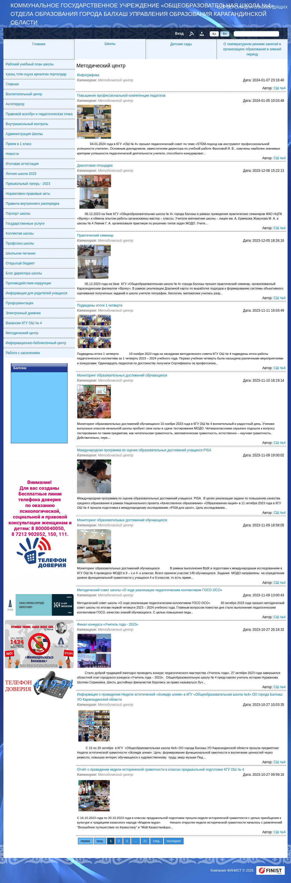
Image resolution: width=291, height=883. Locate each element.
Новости (12, 154)
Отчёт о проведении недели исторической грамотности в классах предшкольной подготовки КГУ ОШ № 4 (160, 770)
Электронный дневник (23, 313)
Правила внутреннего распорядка (32, 204)
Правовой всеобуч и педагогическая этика (39, 114)
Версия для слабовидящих (257, 7)
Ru (225, 33)
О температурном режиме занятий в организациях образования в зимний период (252, 49)
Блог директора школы (24, 273)
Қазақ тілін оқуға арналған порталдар (36, 74)
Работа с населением (23, 353)
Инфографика (88, 75)
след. (156, 841)
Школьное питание (21, 253)
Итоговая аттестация (22, 164)
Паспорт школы (18, 214)
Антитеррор (15, 104)
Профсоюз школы (20, 243)
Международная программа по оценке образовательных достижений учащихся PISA (144, 450)
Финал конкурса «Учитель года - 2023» (107, 624)
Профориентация (19, 303)
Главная (38, 44)
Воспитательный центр (24, 94)
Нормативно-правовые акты (28, 194)
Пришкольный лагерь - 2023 (28, 184)
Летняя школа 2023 (21, 174)
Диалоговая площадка (95, 165)
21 (145, 841)
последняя (174, 841)
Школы (110, 44)
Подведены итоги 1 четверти (99, 305)
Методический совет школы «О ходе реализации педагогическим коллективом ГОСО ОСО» (149, 590)
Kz (214, 33)
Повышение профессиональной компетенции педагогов (121, 96)
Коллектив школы (20, 233)
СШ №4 (279, 88)
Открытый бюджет (20, 263)
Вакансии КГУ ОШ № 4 (24, 323)
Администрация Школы (24, 134)
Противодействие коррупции (28, 283)
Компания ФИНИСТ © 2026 (232, 870)
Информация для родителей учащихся (36, 293)
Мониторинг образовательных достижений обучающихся (122, 375)
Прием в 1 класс (19, 144)
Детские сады (181, 44)
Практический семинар (95, 235)
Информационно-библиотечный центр (36, 343)
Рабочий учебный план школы (30, 64)
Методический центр (22, 333)
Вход (179, 34)
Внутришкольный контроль (27, 124)
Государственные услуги (25, 224)
